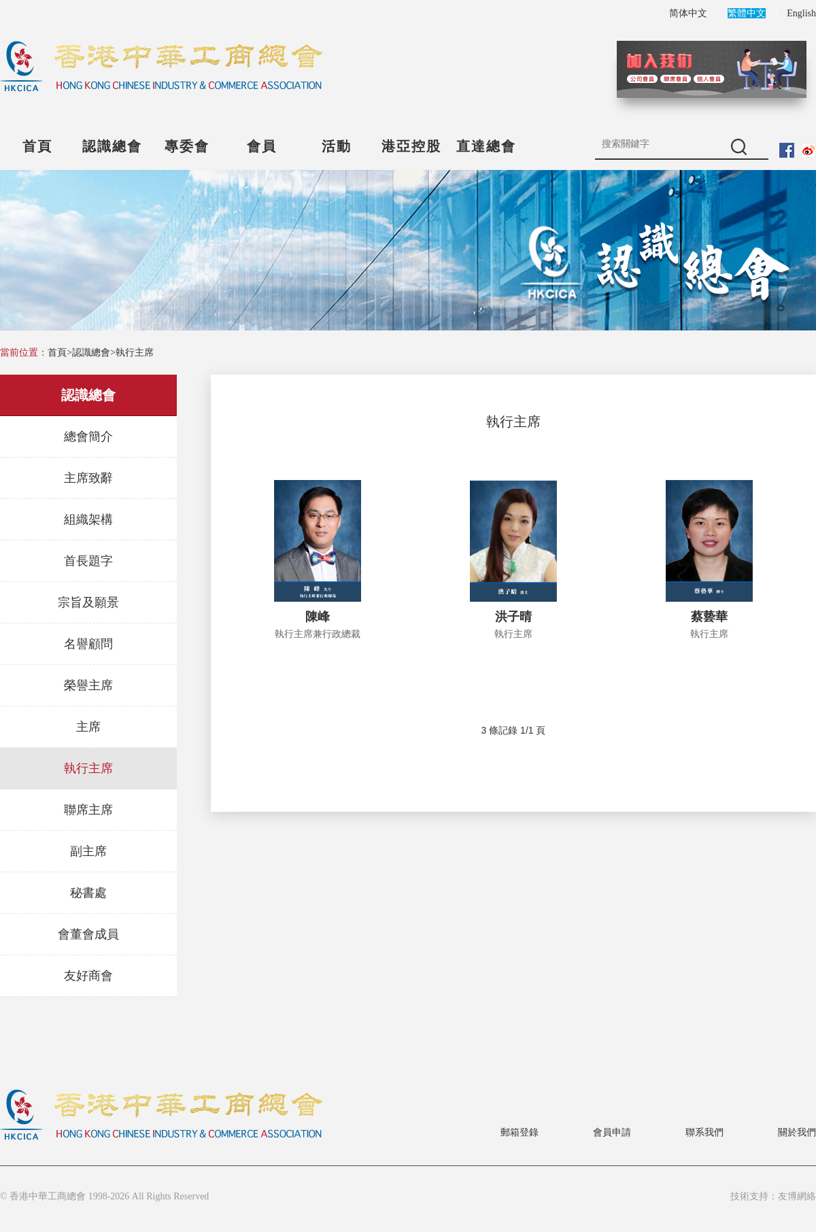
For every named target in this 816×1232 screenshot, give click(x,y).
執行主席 (135, 352)
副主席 (88, 851)
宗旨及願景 (88, 602)
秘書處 (88, 893)
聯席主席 (88, 810)
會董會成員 (88, 934)
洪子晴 (513, 616)
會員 (262, 146)
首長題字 (88, 561)
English (801, 13)
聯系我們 (704, 1132)
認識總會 (112, 146)
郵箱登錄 (519, 1132)
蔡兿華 (709, 616)
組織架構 (88, 519)
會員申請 (612, 1132)
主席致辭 (88, 478)
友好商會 (88, 975)
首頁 (37, 146)
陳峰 (317, 616)
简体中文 (688, 13)
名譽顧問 (88, 644)
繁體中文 (747, 13)
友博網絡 (797, 1196)
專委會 (187, 146)
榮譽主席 (88, 685)
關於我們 (797, 1132)
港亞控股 (411, 146)
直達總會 (486, 146)
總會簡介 (88, 436)
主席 (88, 727)
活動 (337, 146)
